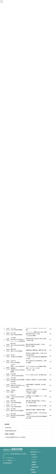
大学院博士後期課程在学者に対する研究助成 (15, 437)
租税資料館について (35, 452)
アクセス (33, 459)
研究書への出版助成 (9, 434)
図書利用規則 (34, 467)
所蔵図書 (33, 462)
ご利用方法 (34, 457)
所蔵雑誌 (33, 464)
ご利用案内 (33, 454)
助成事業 (7, 424)
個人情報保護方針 (7, 463)
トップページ (33, 449)
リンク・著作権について (9, 460)
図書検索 (32, 469)
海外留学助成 (8, 427)
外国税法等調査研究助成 (10, 430)
